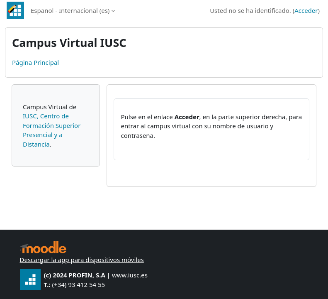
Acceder (306, 10)
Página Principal (35, 62)
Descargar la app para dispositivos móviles (82, 259)
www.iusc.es (130, 275)
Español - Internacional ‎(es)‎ (70, 10)
